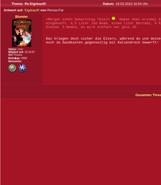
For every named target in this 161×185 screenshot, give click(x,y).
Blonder (21, 16)
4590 (24, 58)
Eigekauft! (32, 10)
